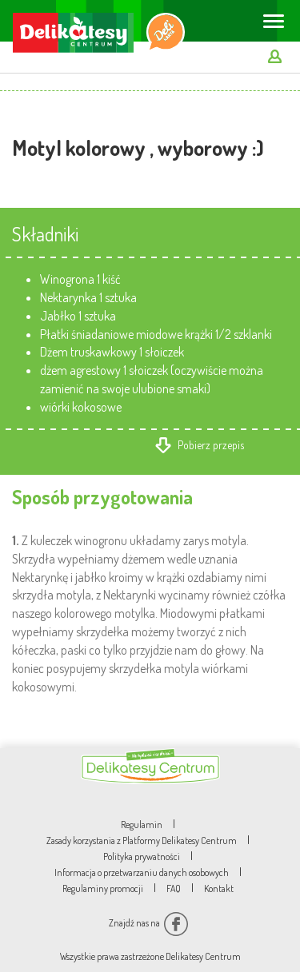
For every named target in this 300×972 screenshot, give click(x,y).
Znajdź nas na (148, 923)
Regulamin (141, 825)
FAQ (173, 888)
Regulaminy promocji (102, 888)
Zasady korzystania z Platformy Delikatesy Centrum (141, 841)
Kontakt (219, 888)
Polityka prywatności (141, 856)
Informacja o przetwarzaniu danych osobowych (141, 872)
